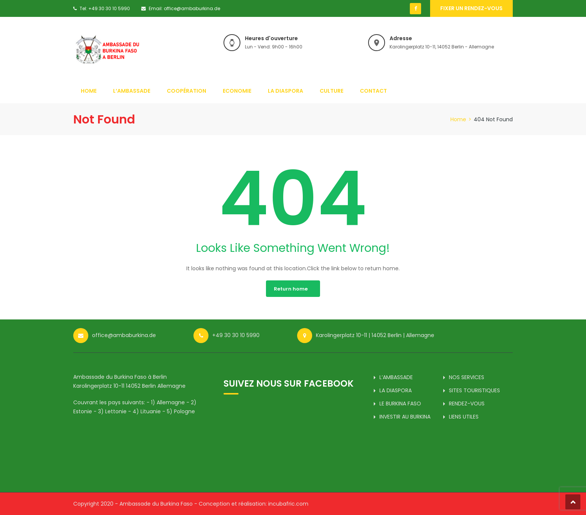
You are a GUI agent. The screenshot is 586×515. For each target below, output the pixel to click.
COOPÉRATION (186, 91)
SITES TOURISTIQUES (474, 390)
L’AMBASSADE (131, 91)
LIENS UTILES (464, 416)
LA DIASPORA (285, 91)
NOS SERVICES (466, 377)
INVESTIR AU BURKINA (404, 416)
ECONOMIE (237, 91)
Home (458, 119)
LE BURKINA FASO (400, 403)
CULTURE (331, 91)
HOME (89, 91)
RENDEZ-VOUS (467, 403)
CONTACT (373, 91)
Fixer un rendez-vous (471, 8)
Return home (291, 288)
